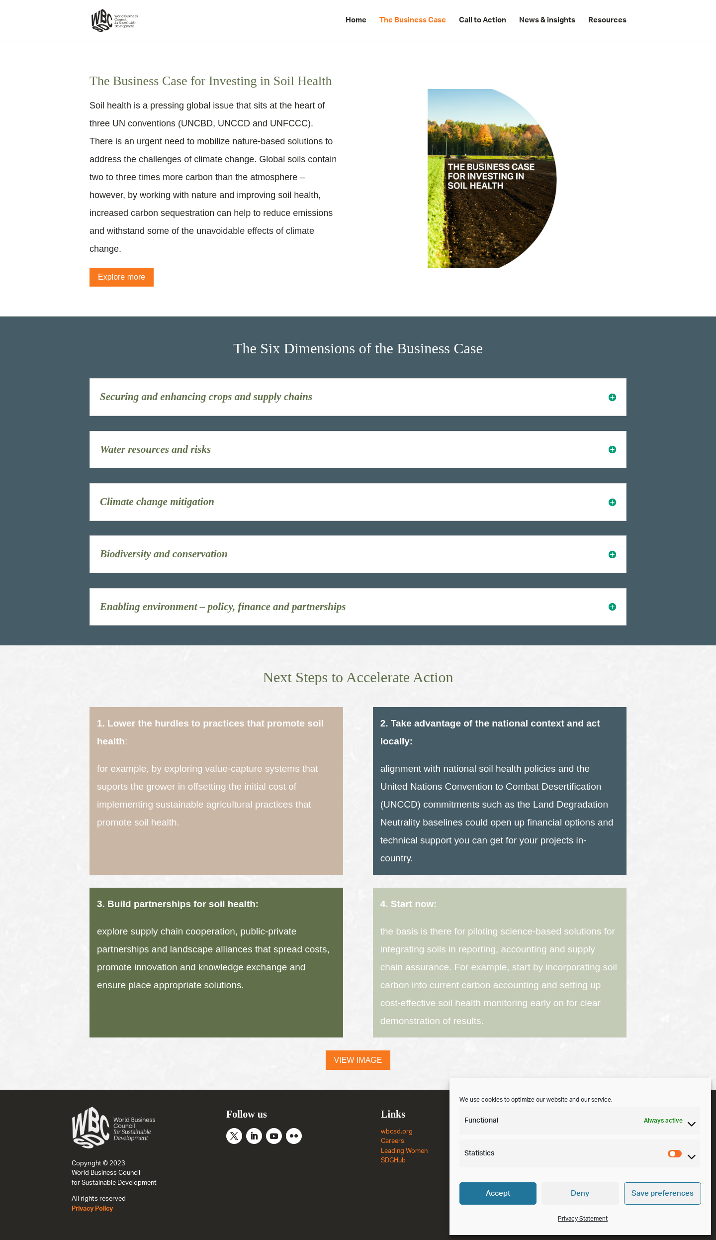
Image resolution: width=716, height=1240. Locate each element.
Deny (580, 1193)
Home (356, 20)
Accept (498, 1193)
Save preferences (662, 1193)
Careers (392, 1141)
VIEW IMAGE (358, 1060)
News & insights (547, 20)
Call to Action (482, 20)
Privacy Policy (92, 1209)
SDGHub (393, 1160)
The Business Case (412, 20)
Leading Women (404, 1151)
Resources (607, 20)
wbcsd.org (397, 1132)
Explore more (121, 277)
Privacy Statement (583, 1219)
